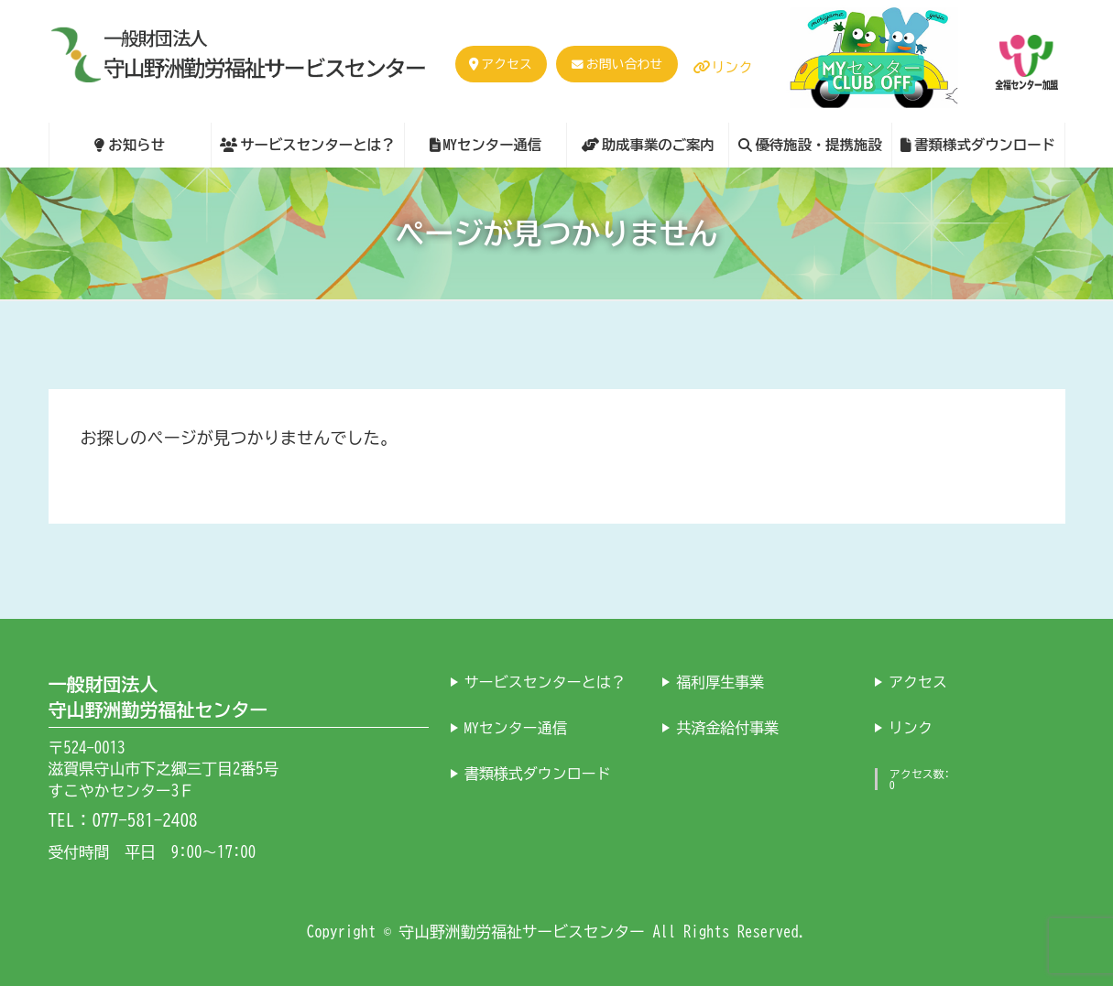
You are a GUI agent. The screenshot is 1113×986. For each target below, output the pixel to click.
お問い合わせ (624, 64)
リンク (722, 67)
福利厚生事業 (720, 681)
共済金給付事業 (727, 727)
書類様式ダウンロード (537, 772)
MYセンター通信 (515, 727)
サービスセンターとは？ (545, 681)
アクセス (500, 64)
